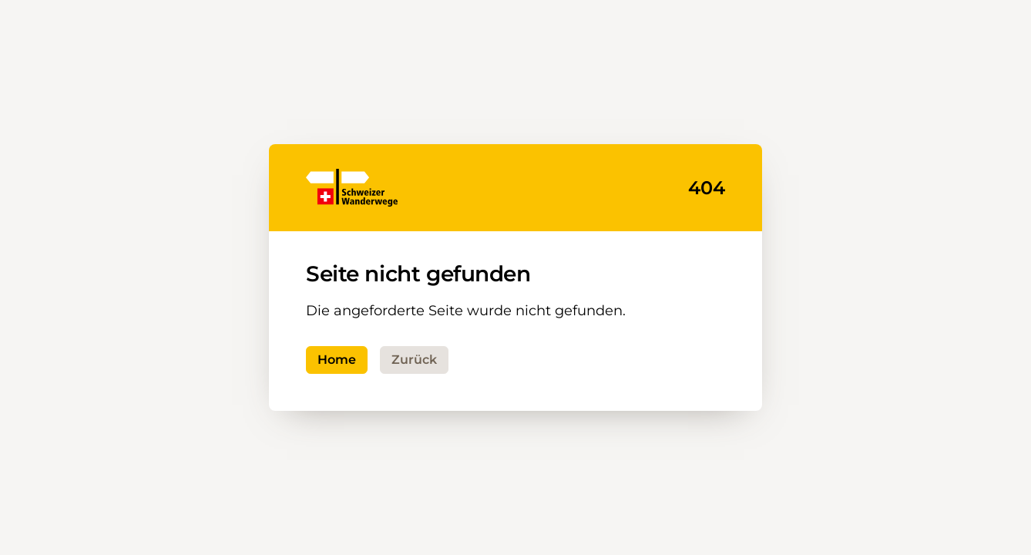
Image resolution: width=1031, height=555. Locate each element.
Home (336, 359)
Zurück (414, 359)
